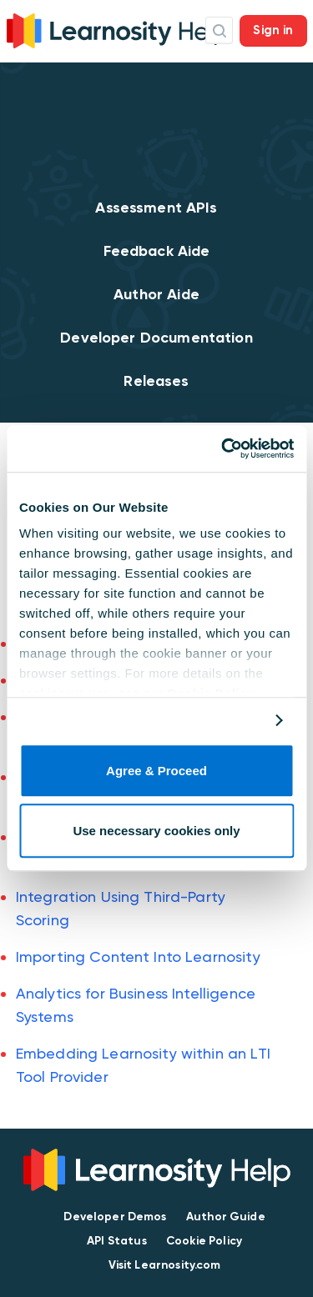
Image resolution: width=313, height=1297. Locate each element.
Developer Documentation (156, 337)
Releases (156, 381)
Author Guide (225, 1216)
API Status (117, 1241)
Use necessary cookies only (156, 831)
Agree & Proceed (156, 771)
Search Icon (219, 30)
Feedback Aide (156, 251)
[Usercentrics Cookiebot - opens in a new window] (223, 448)
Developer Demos (114, 1216)
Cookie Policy (204, 1241)
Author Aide (156, 294)
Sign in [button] (273, 30)
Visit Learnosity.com (165, 1265)
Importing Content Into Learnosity (138, 956)
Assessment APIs (156, 207)
